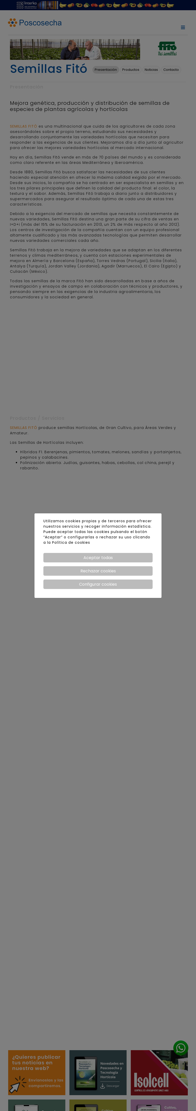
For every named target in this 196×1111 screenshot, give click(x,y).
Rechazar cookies (98, 571)
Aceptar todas (98, 558)
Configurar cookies (98, 584)
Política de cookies (71, 542)
